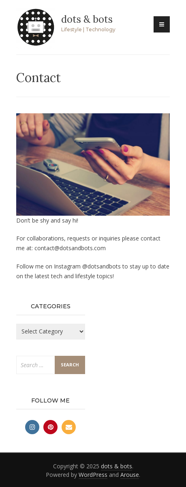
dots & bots (87, 19)
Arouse (129, 474)
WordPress (93, 474)
